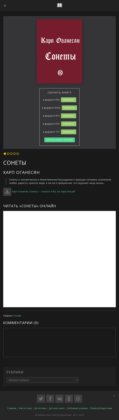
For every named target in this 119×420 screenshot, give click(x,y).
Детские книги (56, 408)
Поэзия (17, 315)
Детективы (40, 408)
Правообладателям (101, 408)
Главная (11, 408)
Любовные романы (77, 408)
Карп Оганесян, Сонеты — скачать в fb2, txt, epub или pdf (43, 191)
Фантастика (25, 408)
